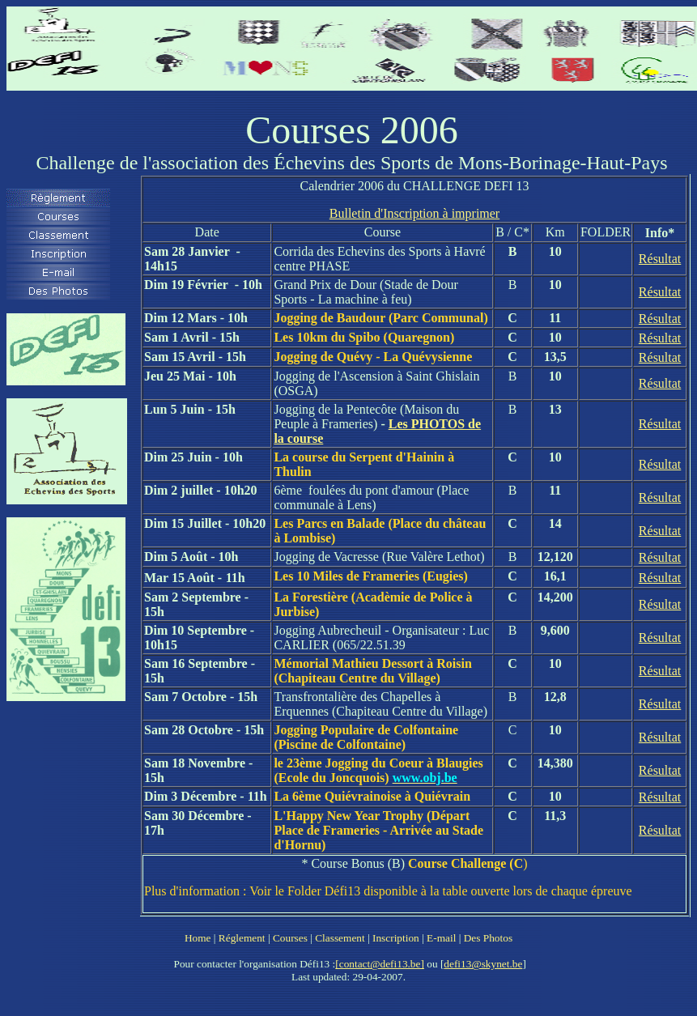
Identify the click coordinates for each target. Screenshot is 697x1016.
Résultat (660, 259)
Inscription (395, 938)
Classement (339, 938)
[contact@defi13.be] (379, 964)
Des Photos (488, 938)
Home (198, 938)
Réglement (242, 938)
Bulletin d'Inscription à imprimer (414, 213)
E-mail (441, 938)
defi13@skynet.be (483, 964)
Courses (290, 938)
